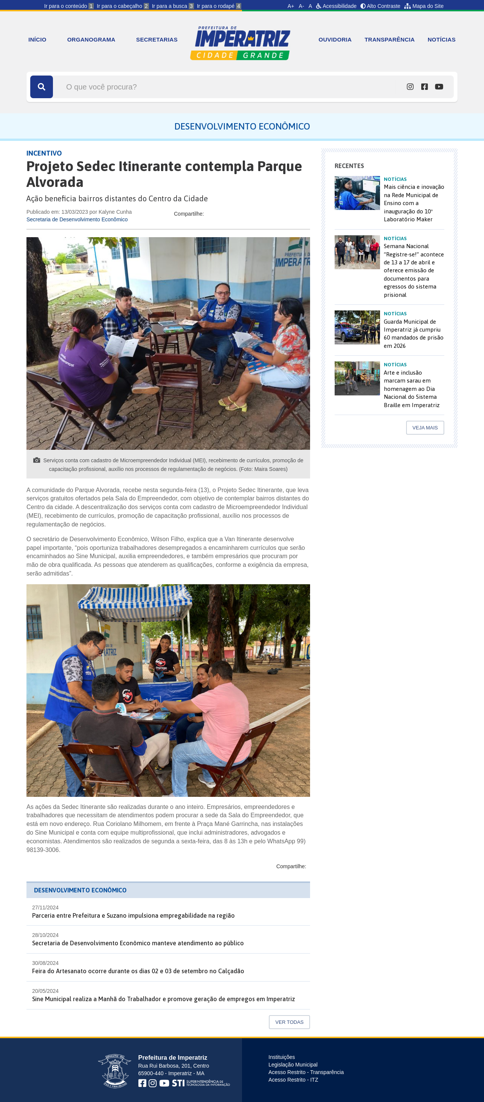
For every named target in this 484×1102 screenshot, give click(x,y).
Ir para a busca (173, 6)
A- (301, 6)
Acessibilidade (336, 6)
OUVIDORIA (335, 39)
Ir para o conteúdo (69, 6)
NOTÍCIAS (442, 39)
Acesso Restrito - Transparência (306, 1072)
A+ (291, 6)
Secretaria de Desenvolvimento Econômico (77, 219)
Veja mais (425, 428)
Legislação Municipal (293, 1065)
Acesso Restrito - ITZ (293, 1080)
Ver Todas (289, 1022)
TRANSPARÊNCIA (390, 39)
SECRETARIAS (157, 39)
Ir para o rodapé (219, 6)
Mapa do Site (424, 6)
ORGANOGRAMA (91, 39)
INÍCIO (37, 39)
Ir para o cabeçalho (123, 6)
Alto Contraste (380, 6)
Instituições (281, 1057)
